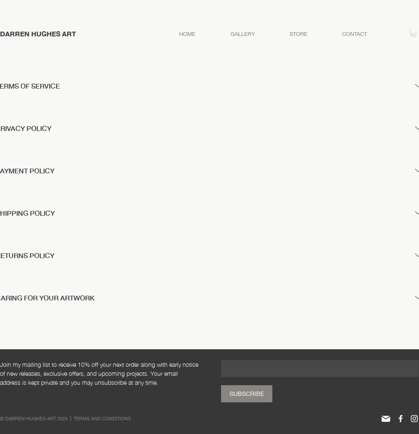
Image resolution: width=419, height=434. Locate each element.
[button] (413, 33)
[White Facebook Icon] (400, 418)
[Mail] (385, 418)
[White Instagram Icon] (414, 418)
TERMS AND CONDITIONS (102, 418)
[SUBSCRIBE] (246, 393)
